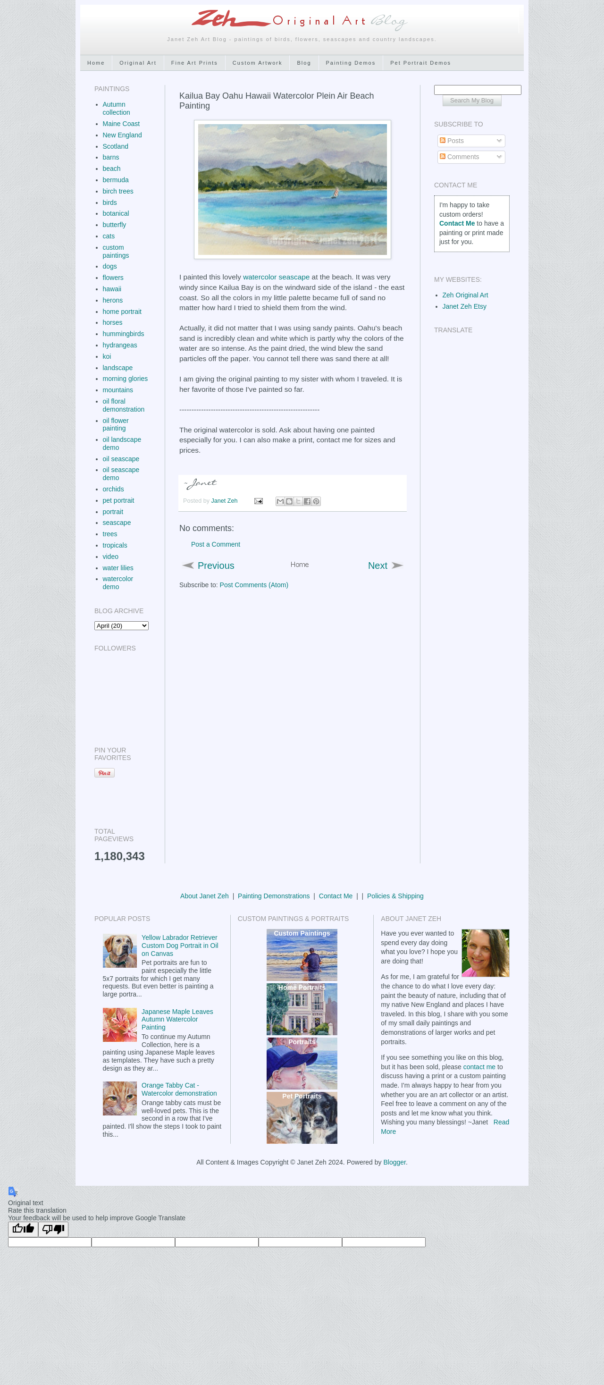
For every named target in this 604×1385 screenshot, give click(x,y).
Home (96, 63)
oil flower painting (116, 424)
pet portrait (118, 500)
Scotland (115, 146)
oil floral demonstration (124, 405)
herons (113, 300)
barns (111, 157)
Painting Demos (351, 63)
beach (112, 168)
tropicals (115, 545)
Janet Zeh (225, 501)
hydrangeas (120, 345)
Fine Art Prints (194, 63)
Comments (459, 156)
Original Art (137, 63)
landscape (118, 368)
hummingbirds (123, 334)
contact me (479, 1067)
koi (107, 356)
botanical (116, 213)
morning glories (125, 378)
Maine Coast (121, 123)
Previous (216, 565)
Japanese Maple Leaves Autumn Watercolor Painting (177, 1019)
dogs (110, 266)
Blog (304, 63)
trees (110, 534)
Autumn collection (116, 108)
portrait (113, 511)
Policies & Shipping (395, 896)
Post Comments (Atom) (254, 585)
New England (122, 135)
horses (113, 322)
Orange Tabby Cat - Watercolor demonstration (179, 1089)
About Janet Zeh (204, 896)
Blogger (394, 1162)
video (110, 556)
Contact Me (336, 896)
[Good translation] (23, 1229)
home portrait (122, 311)
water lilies (118, 568)
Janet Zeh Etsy (465, 306)
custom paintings (116, 251)
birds (110, 202)
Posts (452, 140)
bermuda (116, 180)
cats (109, 236)
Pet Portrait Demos (420, 63)
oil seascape (121, 459)
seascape (117, 522)
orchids (113, 489)
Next (377, 565)
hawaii (112, 289)
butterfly (114, 224)
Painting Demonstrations (274, 896)
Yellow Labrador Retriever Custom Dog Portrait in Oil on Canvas (180, 945)
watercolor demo (118, 583)
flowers (113, 277)
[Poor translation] (53, 1229)
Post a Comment (215, 544)
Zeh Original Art (465, 295)
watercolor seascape (276, 277)
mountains (118, 390)
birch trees (118, 191)
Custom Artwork (258, 63)
